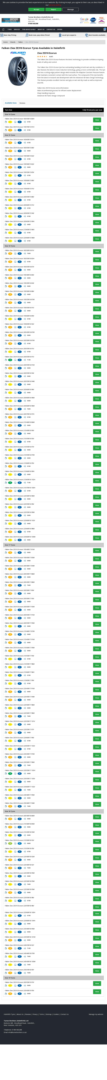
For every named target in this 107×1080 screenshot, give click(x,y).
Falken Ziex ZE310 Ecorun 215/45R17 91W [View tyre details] (20, 639)
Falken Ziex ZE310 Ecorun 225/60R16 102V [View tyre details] (20, 520)
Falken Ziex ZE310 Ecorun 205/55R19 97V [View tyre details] (19, 982)
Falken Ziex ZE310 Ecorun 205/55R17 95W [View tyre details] (20, 623)
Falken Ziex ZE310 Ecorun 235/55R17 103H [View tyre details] (20, 770)
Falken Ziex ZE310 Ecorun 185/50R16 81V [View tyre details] (19, 250)
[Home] (3, 29)
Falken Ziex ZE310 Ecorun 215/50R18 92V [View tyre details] (19, 840)
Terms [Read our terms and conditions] (41, 1014)
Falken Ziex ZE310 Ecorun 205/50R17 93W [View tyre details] (20, 607)
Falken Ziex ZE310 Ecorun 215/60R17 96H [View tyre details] (19, 672)
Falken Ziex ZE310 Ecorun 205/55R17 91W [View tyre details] (20, 615)
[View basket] (104, 29)
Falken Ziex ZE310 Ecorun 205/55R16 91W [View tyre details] (20, 365)
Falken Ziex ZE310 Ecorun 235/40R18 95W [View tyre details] (20, 929)
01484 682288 (33, 24)
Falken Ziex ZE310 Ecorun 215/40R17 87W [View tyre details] (20, 631)
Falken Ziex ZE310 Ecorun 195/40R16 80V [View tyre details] (19, 275)
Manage (70, 9)
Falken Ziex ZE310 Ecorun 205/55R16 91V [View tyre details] (19, 349)
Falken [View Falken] (20, 42)
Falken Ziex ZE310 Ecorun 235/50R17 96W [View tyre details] (20, 762)
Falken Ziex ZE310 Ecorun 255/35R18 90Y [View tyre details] (19, 970)
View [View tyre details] (97, 120)
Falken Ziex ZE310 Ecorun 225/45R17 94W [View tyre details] (20, 697)
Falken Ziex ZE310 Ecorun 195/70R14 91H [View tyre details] (19, 127)
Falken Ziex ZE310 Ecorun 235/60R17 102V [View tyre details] (20, 787)
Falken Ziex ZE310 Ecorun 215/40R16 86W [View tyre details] (20, 422)
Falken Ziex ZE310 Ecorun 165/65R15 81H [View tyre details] (19, 139)
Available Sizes (11, 103)
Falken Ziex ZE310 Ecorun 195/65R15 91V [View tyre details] (19, 189)
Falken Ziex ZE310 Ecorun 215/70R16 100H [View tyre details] (20, 488)
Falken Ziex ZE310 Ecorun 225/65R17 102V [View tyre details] (20, 746)
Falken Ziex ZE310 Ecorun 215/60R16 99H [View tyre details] (19, 471)
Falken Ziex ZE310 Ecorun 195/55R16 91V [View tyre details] (19, 308)
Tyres (10, 29)
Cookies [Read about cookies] (56, 1014)
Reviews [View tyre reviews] (22, 103)
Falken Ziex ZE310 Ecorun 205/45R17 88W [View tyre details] (20, 574)
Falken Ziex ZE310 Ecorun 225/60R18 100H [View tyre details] (20, 912)
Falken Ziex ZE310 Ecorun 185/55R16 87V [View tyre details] (19, 267)
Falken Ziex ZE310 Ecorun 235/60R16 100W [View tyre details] (20, 537)
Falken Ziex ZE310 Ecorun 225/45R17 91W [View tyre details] (20, 688)
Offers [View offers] (59, 29)
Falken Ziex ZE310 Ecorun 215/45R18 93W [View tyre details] (20, 832)
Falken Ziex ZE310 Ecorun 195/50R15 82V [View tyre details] (19, 156)
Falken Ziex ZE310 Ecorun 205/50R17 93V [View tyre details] (19, 598)
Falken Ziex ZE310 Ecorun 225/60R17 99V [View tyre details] (19, 738)
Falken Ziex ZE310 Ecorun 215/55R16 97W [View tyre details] (20, 455)
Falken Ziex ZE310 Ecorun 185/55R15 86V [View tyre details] (19, 148)
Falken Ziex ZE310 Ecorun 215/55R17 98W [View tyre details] (20, 664)
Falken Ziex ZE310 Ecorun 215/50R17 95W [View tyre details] (20, 648)
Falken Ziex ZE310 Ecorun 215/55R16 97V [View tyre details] (19, 447)
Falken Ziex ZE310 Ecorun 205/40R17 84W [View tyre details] (20, 566)
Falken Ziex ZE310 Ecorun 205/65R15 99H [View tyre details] (19, 221)
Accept (36, 9)
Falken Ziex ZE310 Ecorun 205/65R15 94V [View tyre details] (19, 213)
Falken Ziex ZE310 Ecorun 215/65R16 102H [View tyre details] (20, 479)
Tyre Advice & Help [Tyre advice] (28, 29)
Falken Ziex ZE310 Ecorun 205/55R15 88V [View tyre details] (19, 197)
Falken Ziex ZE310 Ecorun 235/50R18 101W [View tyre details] (20, 937)
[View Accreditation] (93, 20)
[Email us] (17, 1032)
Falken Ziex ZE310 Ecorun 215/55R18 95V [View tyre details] (19, 848)
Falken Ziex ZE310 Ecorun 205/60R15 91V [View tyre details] (19, 205)
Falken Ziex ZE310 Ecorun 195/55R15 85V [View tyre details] (19, 172)
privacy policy (55, 5)
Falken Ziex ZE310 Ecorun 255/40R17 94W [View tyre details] (20, 803)
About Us (41, 29)
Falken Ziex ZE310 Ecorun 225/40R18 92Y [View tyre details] (19, 865)
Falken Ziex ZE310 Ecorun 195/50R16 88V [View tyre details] (19, 291)
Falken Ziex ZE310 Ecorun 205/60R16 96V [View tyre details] (19, 389)
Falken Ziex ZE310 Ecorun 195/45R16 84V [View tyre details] (19, 283)
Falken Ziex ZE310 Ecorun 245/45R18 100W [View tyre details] (20, 961)
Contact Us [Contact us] (50, 29)
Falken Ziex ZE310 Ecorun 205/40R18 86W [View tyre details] (20, 816)
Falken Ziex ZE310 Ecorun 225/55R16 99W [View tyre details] (20, 512)
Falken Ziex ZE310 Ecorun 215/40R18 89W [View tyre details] (20, 824)
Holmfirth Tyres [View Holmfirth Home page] (9, 1014)
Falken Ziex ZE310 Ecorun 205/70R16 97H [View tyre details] (19, 414)
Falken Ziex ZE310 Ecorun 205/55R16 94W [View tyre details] (20, 381)
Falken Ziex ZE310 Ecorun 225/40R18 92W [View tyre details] (20, 857)
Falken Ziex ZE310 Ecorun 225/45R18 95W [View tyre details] (20, 873)
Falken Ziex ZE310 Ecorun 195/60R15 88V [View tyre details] (19, 180)
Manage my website (96, 1014)
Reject (53, 9)
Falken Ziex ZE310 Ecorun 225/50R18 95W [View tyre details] (20, 881)
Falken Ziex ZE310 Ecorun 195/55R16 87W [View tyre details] (20, 299)
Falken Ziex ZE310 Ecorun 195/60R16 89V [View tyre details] (19, 316)
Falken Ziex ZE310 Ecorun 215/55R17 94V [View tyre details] (19, 656)
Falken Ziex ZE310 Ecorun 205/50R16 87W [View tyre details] (20, 340)
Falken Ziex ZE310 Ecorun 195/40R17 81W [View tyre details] (20, 549)
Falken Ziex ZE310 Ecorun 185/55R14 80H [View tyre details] (19, 119)
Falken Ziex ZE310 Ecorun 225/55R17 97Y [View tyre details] (19, 729)
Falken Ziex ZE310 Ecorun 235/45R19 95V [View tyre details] (19, 990)
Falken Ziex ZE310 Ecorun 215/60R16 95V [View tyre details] (19, 463)
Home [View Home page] (5, 42)
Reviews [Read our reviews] (28, 1014)
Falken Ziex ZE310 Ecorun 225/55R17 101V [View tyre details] (20, 721)
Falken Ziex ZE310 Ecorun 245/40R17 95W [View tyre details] (20, 795)
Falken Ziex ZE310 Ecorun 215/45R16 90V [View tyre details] (19, 430)
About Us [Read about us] (20, 1014)
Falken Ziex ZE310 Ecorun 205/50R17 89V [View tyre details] (19, 590)
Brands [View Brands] (12, 42)
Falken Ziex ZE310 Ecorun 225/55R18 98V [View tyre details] (19, 898)
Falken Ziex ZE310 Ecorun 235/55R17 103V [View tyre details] (20, 779)
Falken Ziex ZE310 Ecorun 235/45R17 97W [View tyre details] (20, 754)
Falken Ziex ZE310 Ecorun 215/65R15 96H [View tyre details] (19, 230)
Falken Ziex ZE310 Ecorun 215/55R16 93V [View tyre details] (19, 439)
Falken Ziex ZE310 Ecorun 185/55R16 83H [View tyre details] (19, 258)
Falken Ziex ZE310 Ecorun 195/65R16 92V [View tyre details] (19, 324)
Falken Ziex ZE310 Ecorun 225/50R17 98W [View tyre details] (20, 705)
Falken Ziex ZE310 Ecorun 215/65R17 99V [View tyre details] (19, 680)
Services (17, 29)
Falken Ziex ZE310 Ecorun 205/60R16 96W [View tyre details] (20, 398)
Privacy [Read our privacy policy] (35, 1014)
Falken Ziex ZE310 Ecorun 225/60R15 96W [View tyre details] (20, 238)
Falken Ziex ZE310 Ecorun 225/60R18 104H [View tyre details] (20, 921)
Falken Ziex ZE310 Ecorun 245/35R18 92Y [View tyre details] (19, 945)
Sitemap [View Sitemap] (49, 1014)
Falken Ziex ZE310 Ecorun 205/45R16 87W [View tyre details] (20, 332)
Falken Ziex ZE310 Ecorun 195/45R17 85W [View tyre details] (20, 558)
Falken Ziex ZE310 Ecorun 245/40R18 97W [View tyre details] (20, 953)
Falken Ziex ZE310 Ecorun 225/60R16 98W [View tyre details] (20, 529)
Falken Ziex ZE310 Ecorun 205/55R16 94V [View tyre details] (19, 373)
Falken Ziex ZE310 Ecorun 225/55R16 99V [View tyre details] (19, 504)
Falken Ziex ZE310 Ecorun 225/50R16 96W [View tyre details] (20, 496)
